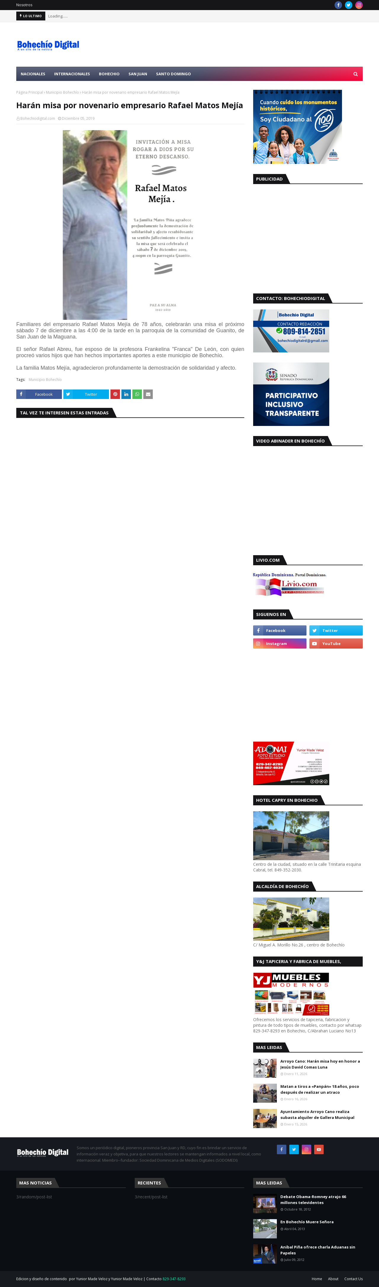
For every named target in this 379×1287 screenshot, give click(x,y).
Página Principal (29, 92)
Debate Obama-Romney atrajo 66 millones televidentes (313, 1199)
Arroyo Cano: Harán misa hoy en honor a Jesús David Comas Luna (320, 1064)
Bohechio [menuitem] (109, 73)
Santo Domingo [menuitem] (173, 73)
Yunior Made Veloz (126, 1278)
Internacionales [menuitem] (72, 73)
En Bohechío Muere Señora (307, 1221)
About (333, 1278)
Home (317, 1278)
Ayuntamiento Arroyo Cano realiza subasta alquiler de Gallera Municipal (317, 1114)
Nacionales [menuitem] (33, 73)
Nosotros (24, 4)
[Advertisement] (255, 44)
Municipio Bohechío (62, 92)
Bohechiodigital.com (37, 118)
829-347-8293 (174, 1278)
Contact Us (353, 1278)
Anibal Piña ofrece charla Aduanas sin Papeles (317, 1250)
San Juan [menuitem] (138, 73)
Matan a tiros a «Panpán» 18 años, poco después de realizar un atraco (319, 1089)
